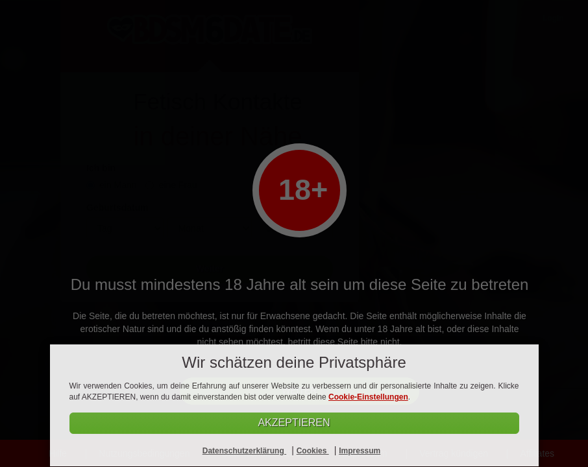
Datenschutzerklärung (244, 450)
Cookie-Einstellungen (368, 396)
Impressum (359, 450)
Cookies (313, 450)
